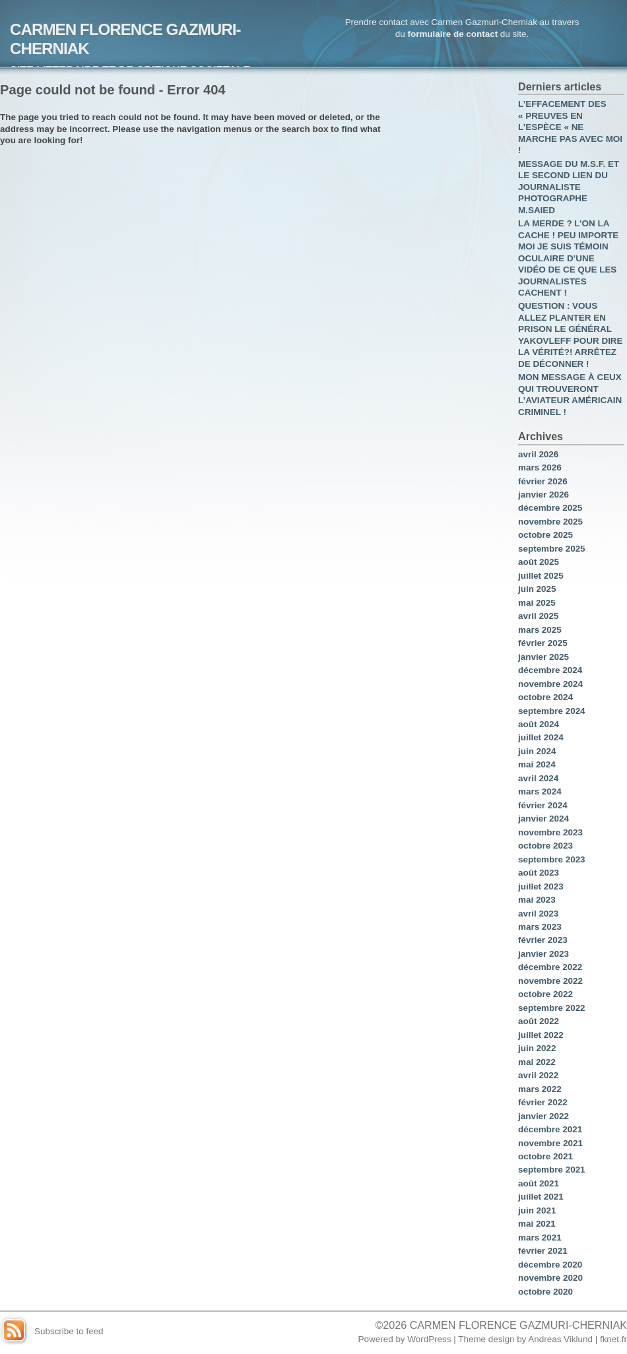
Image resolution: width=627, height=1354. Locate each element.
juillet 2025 (541, 576)
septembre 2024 (551, 711)
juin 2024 (537, 751)
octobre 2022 (545, 994)
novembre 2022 (550, 981)
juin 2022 (537, 1048)
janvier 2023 (543, 954)
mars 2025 (540, 630)
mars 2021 (540, 1237)
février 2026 (543, 481)
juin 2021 (537, 1210)
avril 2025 (538, 616)
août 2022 (538, 1021)
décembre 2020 (550, 1265)
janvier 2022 (543, 1116)
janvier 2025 (543, 657)
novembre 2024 (550, 684)
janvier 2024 (543, 818)
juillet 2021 (541, 1197)
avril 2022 (538, 1075)
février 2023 (543, 940)
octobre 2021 (545, 1156)
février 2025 (543, 643)
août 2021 (538, 1183)
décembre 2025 (550, 508)
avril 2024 (538, 778)
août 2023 (538, 873)
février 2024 (543, 805)
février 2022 (543, 1102)
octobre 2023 (545, 846)
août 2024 (538, 724)
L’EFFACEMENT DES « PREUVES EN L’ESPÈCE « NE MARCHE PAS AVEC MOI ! (570, 127)
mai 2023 (537, 900)
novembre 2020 (550, 1278)
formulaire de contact (452, 34)
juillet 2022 (541, 1035)
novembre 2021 (550, 1143)
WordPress (429, 1339)
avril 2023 (538, 914)
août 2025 (538, 562)
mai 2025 (537, 603)
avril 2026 (538, 454)
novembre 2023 (550, 832)
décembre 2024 (550, 670)
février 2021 (543, 1251)
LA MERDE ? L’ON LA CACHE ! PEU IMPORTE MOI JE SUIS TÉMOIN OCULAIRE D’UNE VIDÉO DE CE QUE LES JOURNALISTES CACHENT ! (568, 258)
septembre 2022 (551, 1008)
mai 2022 (537, 1062)
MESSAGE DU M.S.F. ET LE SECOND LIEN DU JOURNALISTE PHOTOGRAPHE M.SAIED (568, 187)
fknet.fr (613, 1339)
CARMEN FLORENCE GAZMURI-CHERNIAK (518, 1325)
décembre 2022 (550, 967)
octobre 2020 (545, 1292)
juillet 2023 (541, 886)
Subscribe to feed (69, 1331)
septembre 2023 (551, 859)
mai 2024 (537, 764)
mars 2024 (540, 791)
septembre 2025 (551, 549)
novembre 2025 (550, 522)
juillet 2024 (541, 737)
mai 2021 (537, 1224)
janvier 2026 (543, 495)
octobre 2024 (545, 697)
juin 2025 (537, 589)
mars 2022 (540, 1089)
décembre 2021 (550, 1129)
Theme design (486, 1339)
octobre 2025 (545, 535)
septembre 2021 (551, 1170)
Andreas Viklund (560, 1339)
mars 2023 (540, 927)
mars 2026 (540, 467)
